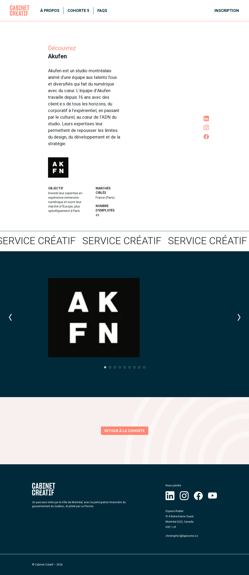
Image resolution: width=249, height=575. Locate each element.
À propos (49, 11)
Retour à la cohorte (124, 431)
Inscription (226, 11)
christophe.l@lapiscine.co (182, 536)
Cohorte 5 (78, 11)
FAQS (102, 11)
